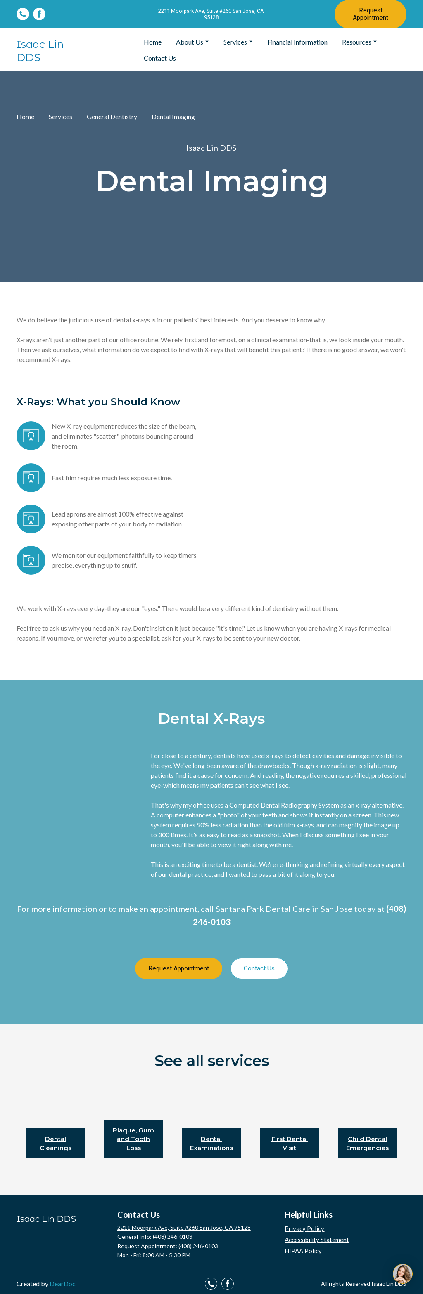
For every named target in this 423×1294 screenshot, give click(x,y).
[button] (23, 14)
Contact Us (160, 58)
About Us (189, 42)
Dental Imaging (173, 116)
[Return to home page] (52, 50)
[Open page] (55, 1119)
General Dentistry (112, 116)
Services (235, 42)
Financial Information (297, 42)
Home (153, 42)
